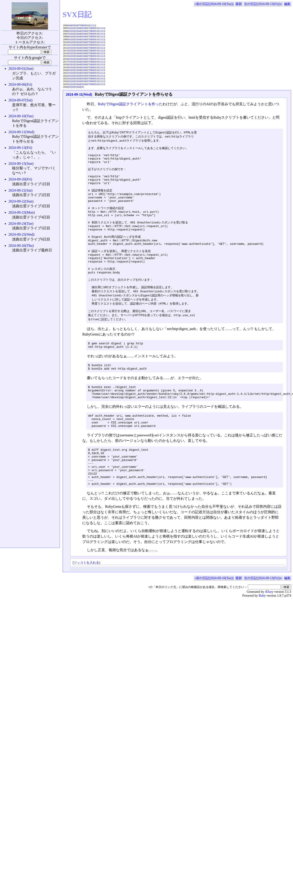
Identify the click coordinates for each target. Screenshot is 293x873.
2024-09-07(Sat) (20, 100)
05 (73, 25)
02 (73, 28)
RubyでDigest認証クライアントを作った (130, 104)
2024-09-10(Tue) (20, 116)
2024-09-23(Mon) (21, 212)
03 (76, 28)
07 (79, 25)
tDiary (269, 633)
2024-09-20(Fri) (20, 179)
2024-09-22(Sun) (20, 201)
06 (76, 25)
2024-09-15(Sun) (20, 163)
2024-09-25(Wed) (21, 234)
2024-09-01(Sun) (20, 68)
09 (85, 25)
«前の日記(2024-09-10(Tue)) (213, 4)
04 (70, 25)
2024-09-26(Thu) (21, 246)
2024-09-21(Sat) (20, 190)
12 (94, 25)
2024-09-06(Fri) (20, 84)
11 (91, 25)
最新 (238, 4)
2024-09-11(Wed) (79, 94)
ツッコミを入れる (86, 604)
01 (70, 28)
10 (88, 25)
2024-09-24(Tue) (20, 223)
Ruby (262, 637)
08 (82, 25)
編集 (287, 4)
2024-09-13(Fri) (20, 148)
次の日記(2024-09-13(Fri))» (263, 4)
